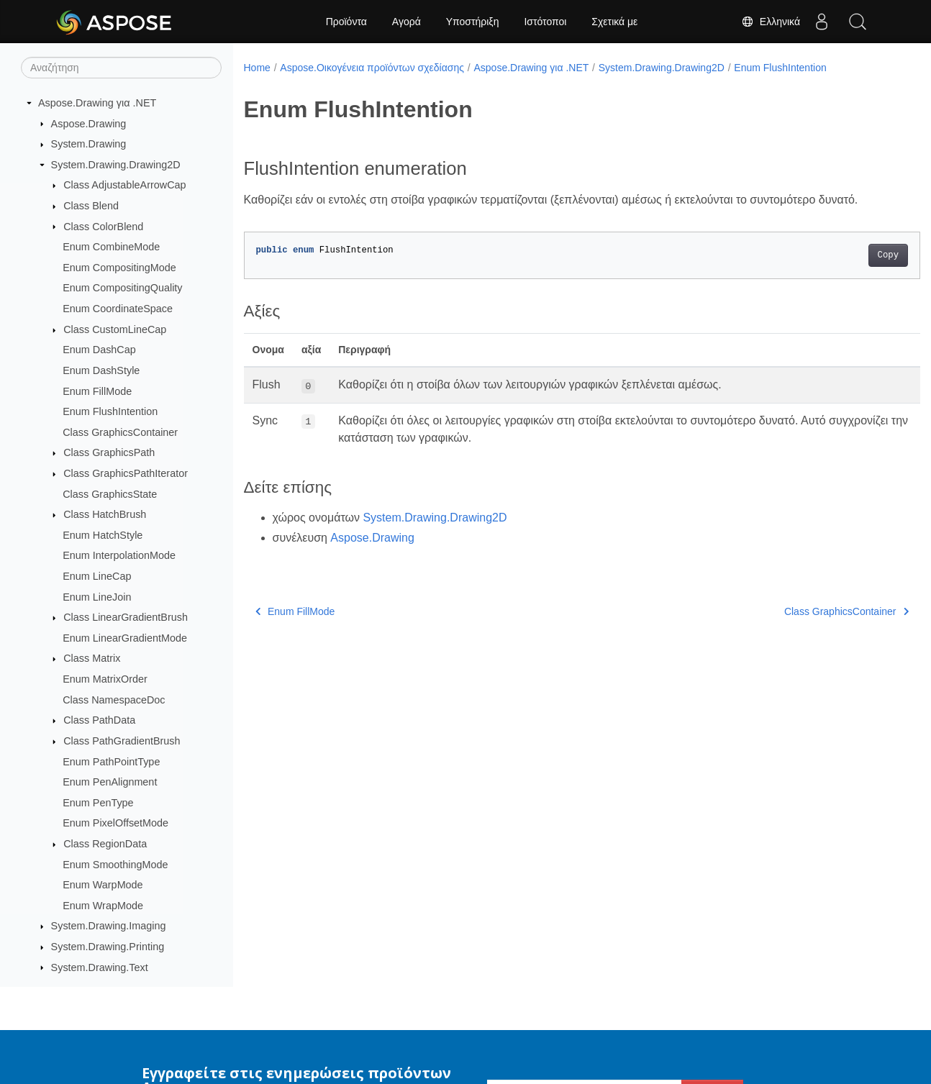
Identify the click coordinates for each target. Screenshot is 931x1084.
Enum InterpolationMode (119, 555)
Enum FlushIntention (110, 411)
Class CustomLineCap (114, 329)
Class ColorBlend (103, 226)
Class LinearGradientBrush (125, 617)
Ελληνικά (770, 21)
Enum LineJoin (97, 597)
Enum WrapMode (103, 905)
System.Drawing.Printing (108, 946)
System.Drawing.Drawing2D (116, 164)
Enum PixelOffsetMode (115, 823)
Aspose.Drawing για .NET (97, 103)
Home (257, 67)
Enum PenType (98, 803)
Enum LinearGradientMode (125, 638)
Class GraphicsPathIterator (125, 473)
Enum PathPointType (111, 762)
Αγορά (406, 21)
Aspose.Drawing (89, 123)
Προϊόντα (346, 21)
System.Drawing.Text (99, 967)
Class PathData (99, 720)
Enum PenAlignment (110, 782)
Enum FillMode (97, 391)
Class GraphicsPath (109, 452)
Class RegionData (105, 844)
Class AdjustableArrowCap (124, 185)
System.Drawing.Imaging (108, 926)
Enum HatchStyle (102, 535)
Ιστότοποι (545, 21)
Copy (840, 255)
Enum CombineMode (111, 246)
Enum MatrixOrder (105, 679)
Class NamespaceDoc (114, 700)
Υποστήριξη (472, 21)
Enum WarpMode (102, 885)
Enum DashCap (99, 349)
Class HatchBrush (104, 514)
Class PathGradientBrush (121, 741)
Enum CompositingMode (119, 267)
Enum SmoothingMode (115, 864)
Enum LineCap (97, 576)
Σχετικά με (614, 21)
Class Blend (91, 205)
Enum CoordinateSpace (118, 308)
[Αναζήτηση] (121, 67)
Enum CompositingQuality (122, 287)
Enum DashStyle (101, 370)
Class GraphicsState (110, 494)
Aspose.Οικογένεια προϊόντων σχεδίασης (372, 67)
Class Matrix (91, 658)
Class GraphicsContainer (120, 432)
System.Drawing (89, 144)
